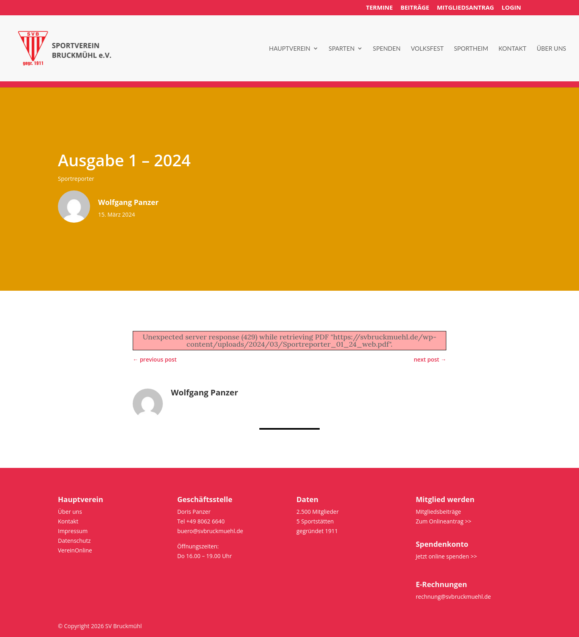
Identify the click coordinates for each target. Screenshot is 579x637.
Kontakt (513, 49)
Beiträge (414, 7)
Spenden (386, 49)
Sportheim (471, 49)
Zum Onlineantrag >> (443, 521)
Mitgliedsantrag (465, 7)
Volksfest (427, 49)
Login (511, 7)
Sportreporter (76, 178)
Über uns (551, 49)
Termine (379, 7)
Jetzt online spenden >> (446, 556)
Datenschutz (74, 540)
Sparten (342, 49)
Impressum (73, 531)
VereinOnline (75, 550)
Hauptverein (289, 49)
